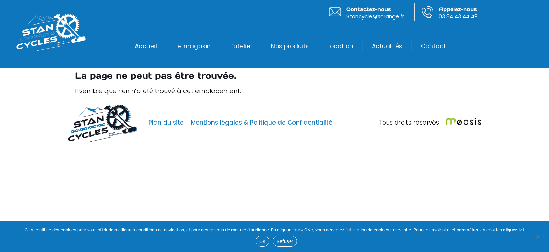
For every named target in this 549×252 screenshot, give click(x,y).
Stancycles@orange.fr (375, 16)
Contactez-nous (368, 9)
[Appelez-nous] (427, 12)
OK (262, 241)
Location (340, 46)
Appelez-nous (458, 9)
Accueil (146, 46)
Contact (433, 46)
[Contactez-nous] (335, 12)
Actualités (387, 46)
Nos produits (290, 46)
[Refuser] (538, 236)
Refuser (285, 241)
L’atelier (240, 46)
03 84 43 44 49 (458, 16)
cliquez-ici (513, 229)
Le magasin (193, 46)
